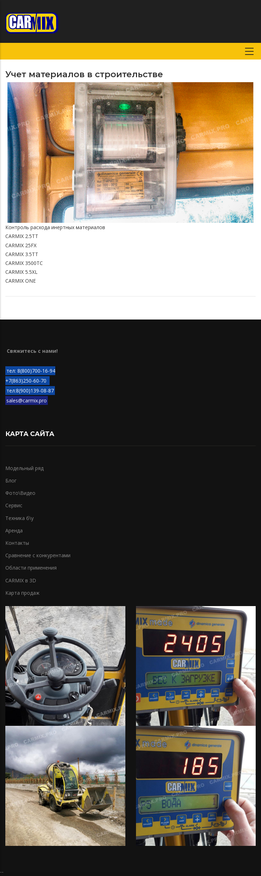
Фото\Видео (20, 493)
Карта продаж (22, 592)
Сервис (13, 505)
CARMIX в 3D (20, 580)
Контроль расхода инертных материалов (55, 227)
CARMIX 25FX (20, 245)
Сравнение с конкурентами (37, 555)
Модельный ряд (24, 468)
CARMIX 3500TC (24, 263)
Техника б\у (19, 518)
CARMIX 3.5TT (21, 254)
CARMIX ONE (20, 280)
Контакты (17, 542)
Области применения (31, 567)
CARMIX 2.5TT (21, 236)
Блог (11, 480)
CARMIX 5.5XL (21, 272)
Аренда (14, 530)
